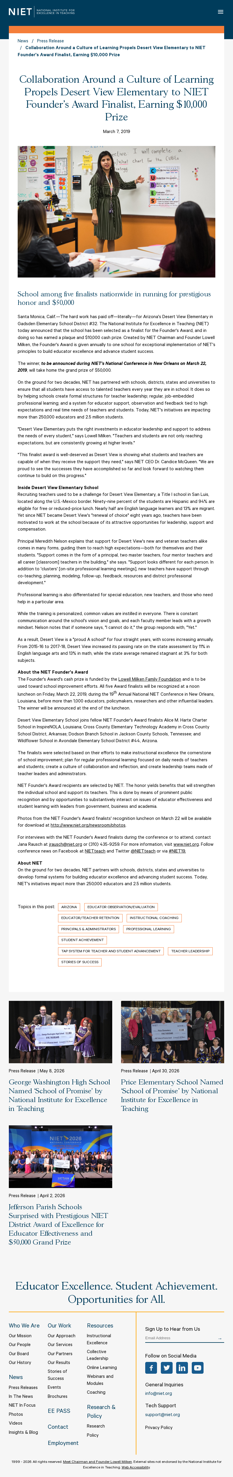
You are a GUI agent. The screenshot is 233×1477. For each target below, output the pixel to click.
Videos (15, 1423)
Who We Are (24, 1326)
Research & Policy (101, 1412)
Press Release (50, 41)
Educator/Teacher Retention (90, 918)
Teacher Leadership (190, 952)
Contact (58, 1428)
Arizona (69, 908)
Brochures (57, 1397)
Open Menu (221, 11)
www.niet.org (186, 845)
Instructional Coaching (154, 918)
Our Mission (20, 1336)
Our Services (60, 1345)
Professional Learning (148, 930)
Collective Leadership (97, 1356)
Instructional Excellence (99, 1340)
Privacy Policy (159, 1428)
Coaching (96, 1392)
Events (54, 1387)
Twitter (167, 1368)
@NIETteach (143, 851)
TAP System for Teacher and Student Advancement (111, 952)
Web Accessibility (136, 1468)
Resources (100, 1326)
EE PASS (59, 1412)
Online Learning (102, 1368)
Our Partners (60, 1354)
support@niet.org (162, 1415)
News (23, 41)
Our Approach (61, 1336)
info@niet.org (158, 1394)
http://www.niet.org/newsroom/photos (88, 825)
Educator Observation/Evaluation (121, 908)
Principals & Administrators (88, 930)
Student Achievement (82, 940)
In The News (21, 1397)
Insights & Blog (23, 1433)
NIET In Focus (22, 1405)
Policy (93, 1435)
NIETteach (95, 851)
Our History (20, 1363)
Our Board (19, 1354)
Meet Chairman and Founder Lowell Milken (97, 1462)
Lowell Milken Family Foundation (149, 679)
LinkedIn (182, 1368)
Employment (63, 1444)
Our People (20, 1345)
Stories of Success (79, 963)
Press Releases (23, 1388)
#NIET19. (177, 851)
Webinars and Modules (100, 1381)
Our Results (59, 1363)
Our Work (59, 1326)
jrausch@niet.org (65, 845)
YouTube (198, 1368)
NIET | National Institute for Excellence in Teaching (42, 11)
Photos (16, 1415)
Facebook (151, 1368)
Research (96, 1426)
